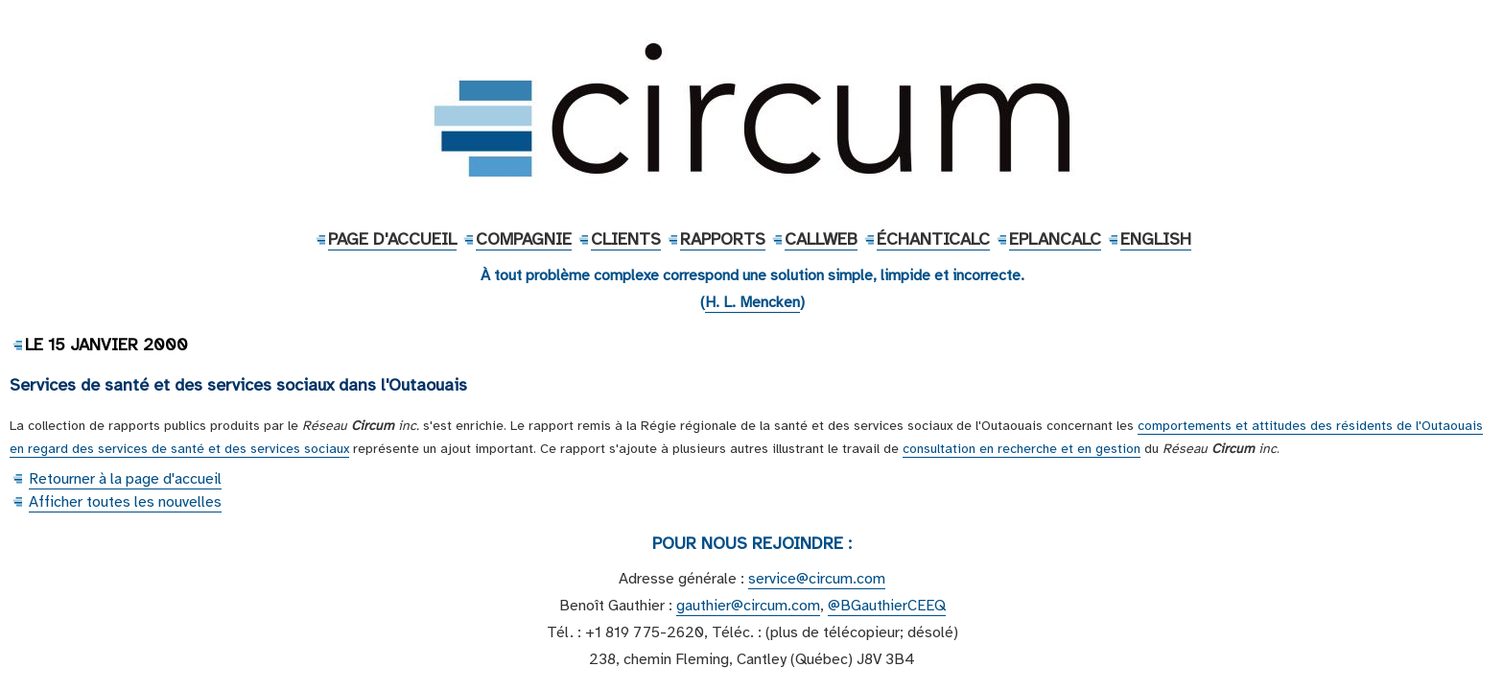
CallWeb (821, 239)
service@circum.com (816, 578)
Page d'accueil (392, 239)
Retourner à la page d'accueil (125, 478)
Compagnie (524, 239)
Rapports (722, 239)
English (1155, 239)
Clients (626, 239)
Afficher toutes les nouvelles (125, 502)
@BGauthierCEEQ (887, 605)
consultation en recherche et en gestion (1021, 449)
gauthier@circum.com (748, 605)
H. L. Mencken (752, 302)
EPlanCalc (1055, 239)
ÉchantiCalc (933, 239)
